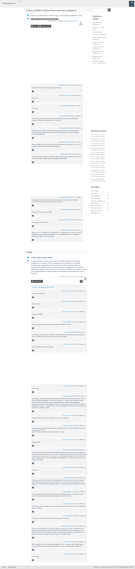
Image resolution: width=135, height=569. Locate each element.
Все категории (95, 191)
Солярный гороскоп (73, 21)
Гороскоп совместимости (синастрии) (99, 38)
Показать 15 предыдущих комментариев (43, 287)
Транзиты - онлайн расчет (100, 34)
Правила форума (11, 567)
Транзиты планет (95, 198)
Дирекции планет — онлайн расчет (98, 57)
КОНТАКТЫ (113, 567)
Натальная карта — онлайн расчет (98, 23)
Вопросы (26, 4)
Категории (38, 4)
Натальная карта (95, 196)
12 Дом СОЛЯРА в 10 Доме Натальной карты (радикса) (98, 144)
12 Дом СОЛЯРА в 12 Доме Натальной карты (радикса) (98, 135)
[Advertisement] (57, 44)
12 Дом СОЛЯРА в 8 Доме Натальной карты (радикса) (98, 153)
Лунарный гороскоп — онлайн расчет (99, 47)
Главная (20, 4)
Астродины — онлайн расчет (99, 28)
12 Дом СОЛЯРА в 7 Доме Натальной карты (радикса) (98, 157)
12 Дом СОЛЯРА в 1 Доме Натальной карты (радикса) (98, 180)
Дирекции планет (95, 213)
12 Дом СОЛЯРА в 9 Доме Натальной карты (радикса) (98, 149)
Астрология (94, 193)
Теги (31, 4)
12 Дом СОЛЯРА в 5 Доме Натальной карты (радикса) (98, 166)
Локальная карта (97, 32)
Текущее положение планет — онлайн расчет (99, 62)
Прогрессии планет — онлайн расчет (99, 52)
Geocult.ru (107, 567)
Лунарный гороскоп (96, 208)
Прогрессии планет (96, 210)
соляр (32, 19)
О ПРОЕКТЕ (120, 567)
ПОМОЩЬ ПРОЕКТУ (128, 567)
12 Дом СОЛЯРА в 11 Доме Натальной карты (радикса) (98, 140)
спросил (50, 21)
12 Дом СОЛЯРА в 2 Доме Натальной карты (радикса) (98, 175)
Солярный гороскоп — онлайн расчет (99, 43)
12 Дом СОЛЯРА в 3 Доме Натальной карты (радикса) (98, 171)
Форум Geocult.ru (9, 3)
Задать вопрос (46, 4)
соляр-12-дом (39, 19)
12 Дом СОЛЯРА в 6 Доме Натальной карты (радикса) (98, 162)
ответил (62, 276)
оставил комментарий (63, 85)
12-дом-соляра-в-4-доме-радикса (50, 19)
